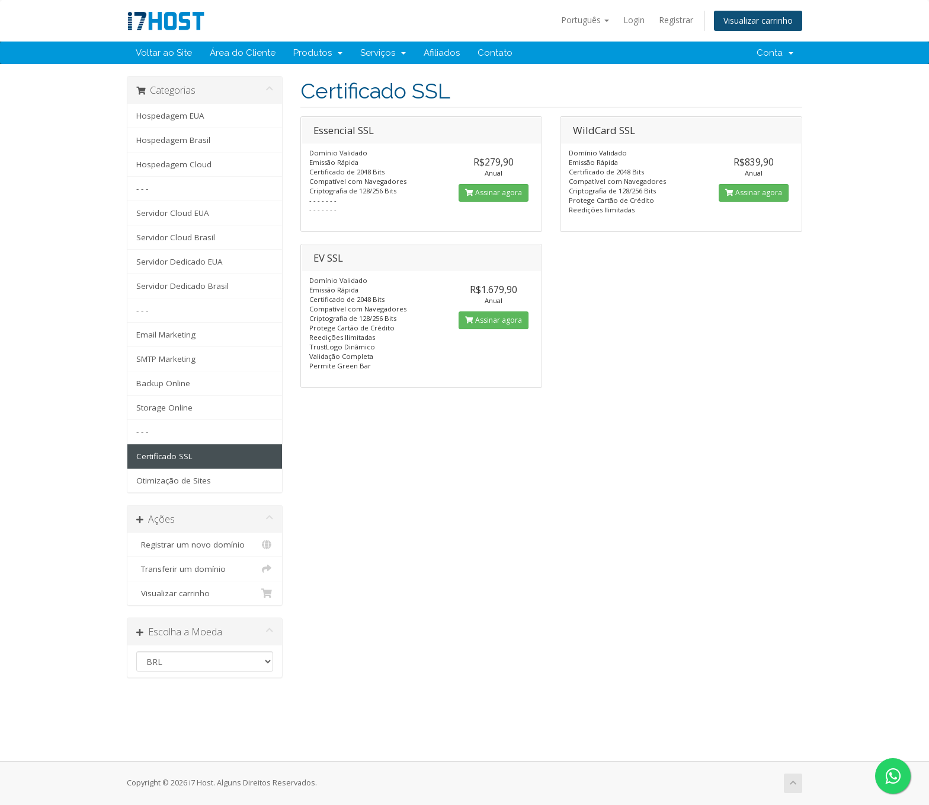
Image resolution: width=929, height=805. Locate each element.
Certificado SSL (164, 456)
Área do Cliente (243, 52)
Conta (775, 52)
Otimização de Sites (173, 480)
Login (634, 20)
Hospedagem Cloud (174, 164)
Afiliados (442, 52)
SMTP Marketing (166, 359)
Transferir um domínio (204, 569)
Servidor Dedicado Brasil (182, 286)
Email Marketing (166, 334)
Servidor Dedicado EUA (179, 261)
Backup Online (163, 383)
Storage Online (164, 407)
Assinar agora (493, 192)
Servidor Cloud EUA (172, 213)
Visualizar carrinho (758, 20)
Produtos (317, 52)
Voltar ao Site (164, 52)
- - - (142, 188)
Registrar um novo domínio (204, 544)
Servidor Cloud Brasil (175, 237)
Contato (495, 52)
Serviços (383, 52)
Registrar (676, 20)
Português (585, 20)
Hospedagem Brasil (173, 140)
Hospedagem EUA (170, 115)
